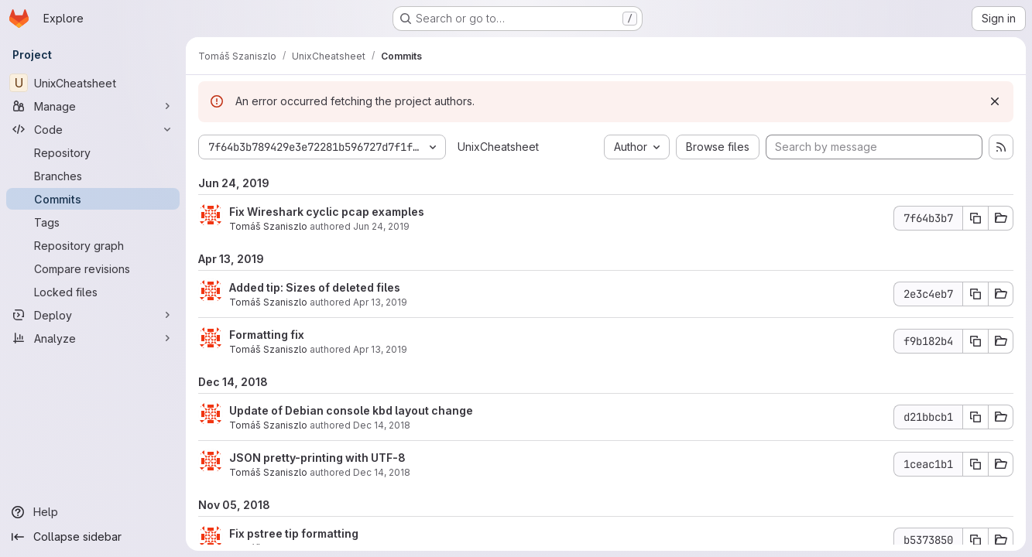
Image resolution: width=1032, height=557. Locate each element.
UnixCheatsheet (498, 146)
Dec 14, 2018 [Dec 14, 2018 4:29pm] (381, 425)
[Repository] (93, 152)
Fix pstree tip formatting (293, 533)
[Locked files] (93, 291)
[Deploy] (93, 315)
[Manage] (93, 106)
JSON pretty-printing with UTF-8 (317, 457)
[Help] (93, 512)
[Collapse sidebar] (93, 537)
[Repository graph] (93, 245)
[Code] (93, 129)
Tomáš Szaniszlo (268, 226)
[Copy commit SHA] (975, 218)
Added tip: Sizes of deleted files (314, 287)
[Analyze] (93, 338)
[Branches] (93, 175)
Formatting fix (266, 334)
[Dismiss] (995, 101)
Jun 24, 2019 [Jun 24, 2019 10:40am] (381, 226)
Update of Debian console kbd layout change (351, 410)
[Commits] (93, 199)
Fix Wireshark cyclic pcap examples (326, 211)
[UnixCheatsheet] (93, 83)
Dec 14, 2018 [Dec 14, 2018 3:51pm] (381, 472)
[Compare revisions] (93, 268)
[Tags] (93, 222)
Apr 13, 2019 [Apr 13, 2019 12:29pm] (380, 302)
